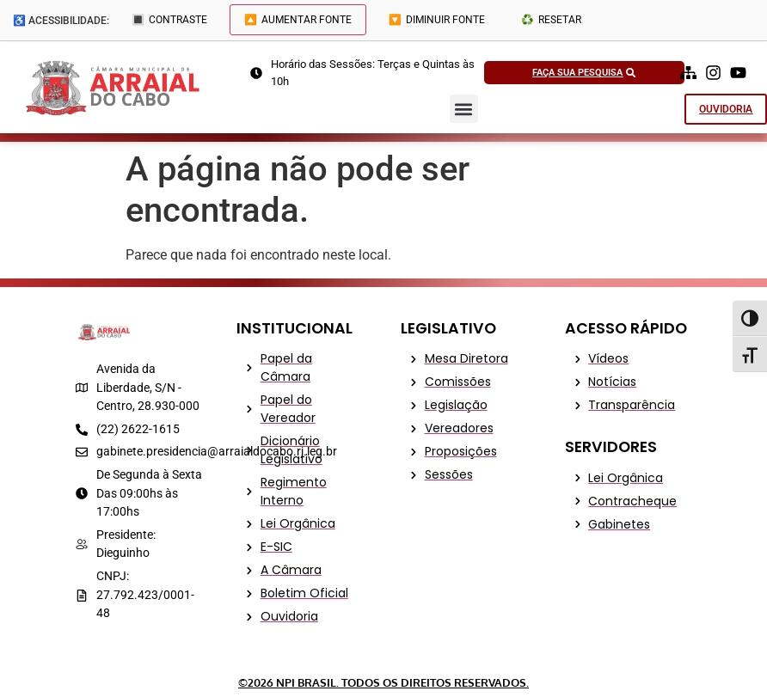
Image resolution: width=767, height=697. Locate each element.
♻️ (551, 20)
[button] (464, 109)
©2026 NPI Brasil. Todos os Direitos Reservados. (383, 682)
